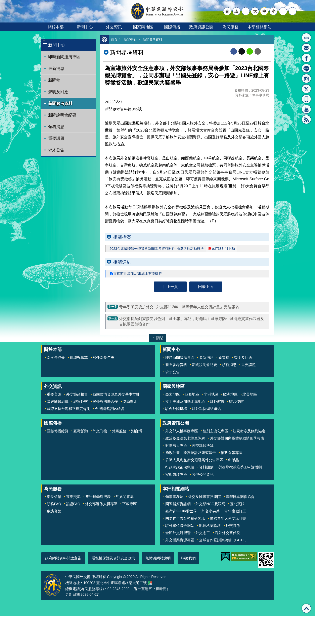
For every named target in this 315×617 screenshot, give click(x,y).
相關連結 (122, 262)
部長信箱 (306, 47)
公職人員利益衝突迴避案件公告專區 (194, 461)
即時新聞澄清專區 (64, 57)
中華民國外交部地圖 (150, 584)
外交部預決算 (203, 446)
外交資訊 (114, 27)
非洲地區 (211, 395)
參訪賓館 (54, 512)
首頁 (114, 40)
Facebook (233, 51)
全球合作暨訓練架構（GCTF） (224, 541)
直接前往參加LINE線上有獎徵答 (139, 274)
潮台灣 (136, 432)
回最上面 (205, 287)
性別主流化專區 (215, 432)
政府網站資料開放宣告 (63, 559)
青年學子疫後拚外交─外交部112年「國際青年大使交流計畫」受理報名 (179, 307)
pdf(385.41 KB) (228, 249)
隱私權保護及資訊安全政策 (113, 559)
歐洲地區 (230, 395)
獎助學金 (130, 402)
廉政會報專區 (231, 453)
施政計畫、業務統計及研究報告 (190, 453)
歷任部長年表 (103, 358)
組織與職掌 (79, 358)
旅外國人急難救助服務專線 (306, 37)
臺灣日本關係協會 (240, 497)
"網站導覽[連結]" (236, 11)
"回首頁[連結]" (227, 11)
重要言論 (54, 395)
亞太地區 (172, 395)
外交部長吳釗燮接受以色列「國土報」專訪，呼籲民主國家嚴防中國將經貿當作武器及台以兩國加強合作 (191, 322)
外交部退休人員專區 (101, 505)
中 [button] (264, 11)
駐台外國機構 (176, 409)
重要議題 (56, 138)
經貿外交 (80, 402)
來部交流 (73, 497)
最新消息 (56, 68)
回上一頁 (170, 287)
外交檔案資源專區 (179, 541)
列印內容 (266, 51)
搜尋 (292, 11)
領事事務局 (174, 497)
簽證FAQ (73, 505)
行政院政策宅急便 (179, 468)
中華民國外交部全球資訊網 (157, 11)
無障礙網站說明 (158, 559)
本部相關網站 (260, 27)
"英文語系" (246, 11)
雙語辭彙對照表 (98, 497)
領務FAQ (54, 505)
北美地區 (249, 395)
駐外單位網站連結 (206, 409)
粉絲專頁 (306, 58)
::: (43, 41)
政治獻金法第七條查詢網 (185, 439)
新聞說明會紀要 (62, 115)
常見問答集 (125, 497)
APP (306, 99)
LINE (306, 68)
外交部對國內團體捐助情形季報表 (237, 439)
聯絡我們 (188, 559)
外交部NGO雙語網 (210, 505)
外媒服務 (119, 432)
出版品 (233, 461)
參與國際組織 (58, 402)
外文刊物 (100, 432)
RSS (306, 119)
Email (258, 51)
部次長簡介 (56, 358)
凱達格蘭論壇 (210, 526)
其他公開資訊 (203, 475)
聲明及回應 (58, 92)
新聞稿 (54, 80)
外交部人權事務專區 (181, 432)
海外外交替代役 (227, 533)
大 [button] (255, 11)
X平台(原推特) (306, 88)
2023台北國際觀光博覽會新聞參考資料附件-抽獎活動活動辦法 (159, 249)
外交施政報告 (77, 395)
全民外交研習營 (178, 533)
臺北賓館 (237, 505)
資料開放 (206, 468)
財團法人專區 (176, 446)
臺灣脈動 (80, 432)
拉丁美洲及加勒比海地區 (185, 402)
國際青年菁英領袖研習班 (185, 519)
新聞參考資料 (60, 103)
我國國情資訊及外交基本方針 (116, 395)
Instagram (306, 78)
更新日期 (72, 595)
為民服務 (230, 27)
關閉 (159, 339)
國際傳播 (172, 27)
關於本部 (56, 27)
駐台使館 (236, 402)
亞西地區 (192, 395)
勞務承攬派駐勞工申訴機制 (240, 468)
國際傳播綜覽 (58, 432)
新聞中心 (85, 27)
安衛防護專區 (176, 475)
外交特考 (233, 526)
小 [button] (273, 11)
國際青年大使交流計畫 (228, 519)
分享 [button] (283, 11)
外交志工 (202, 533)
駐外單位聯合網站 (179, 526)
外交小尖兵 (210, 512)
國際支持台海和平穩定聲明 (68, 409)
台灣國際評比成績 (109, 409)
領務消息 (56, 126)
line (249, 51)
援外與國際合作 (105, 402)
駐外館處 (217, 402)
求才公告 (56, 150)
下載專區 (129, 505)
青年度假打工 (235, 512)
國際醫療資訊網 (178, 505)
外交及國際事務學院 (204, 497)
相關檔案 (122, 237)
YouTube (306, 109)
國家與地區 (143, 27)
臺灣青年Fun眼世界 (181, 512)
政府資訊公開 (201, 27)
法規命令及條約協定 (249, 432)
